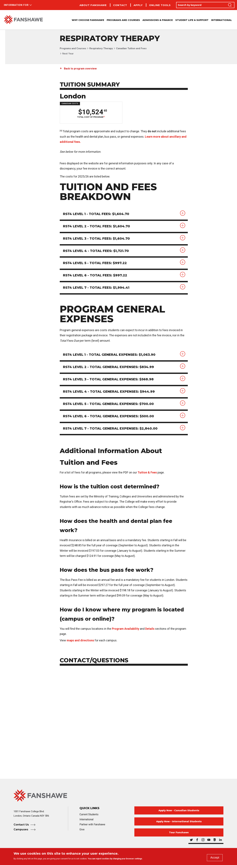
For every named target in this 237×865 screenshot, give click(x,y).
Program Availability (125, 629)
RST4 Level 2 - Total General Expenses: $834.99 (108, 367)
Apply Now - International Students (179, 821)
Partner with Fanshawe (92, 824)
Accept (214, 857)
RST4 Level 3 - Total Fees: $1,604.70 (96, 239)
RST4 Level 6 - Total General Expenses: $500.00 (108, 416)
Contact (120, 5)
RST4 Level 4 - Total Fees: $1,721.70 (96, 251)
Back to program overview (80, 68)
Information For (16, 5)
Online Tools (160, 5)
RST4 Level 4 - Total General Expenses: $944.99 (109, 392)
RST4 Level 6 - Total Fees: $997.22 (95, 276)
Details (149, 629)
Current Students (88, 814)
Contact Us (21, 824)
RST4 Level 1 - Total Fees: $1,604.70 (96, 214)
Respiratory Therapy (101, 48)
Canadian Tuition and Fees (131, 48)
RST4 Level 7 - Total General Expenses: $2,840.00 (110, 429)
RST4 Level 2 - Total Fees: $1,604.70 (96, 226)
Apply (138, 5)
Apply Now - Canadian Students (178, 810)
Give (82, 829)
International (221, 20)
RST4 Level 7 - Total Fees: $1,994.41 (96, 288)
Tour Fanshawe (179, 832)
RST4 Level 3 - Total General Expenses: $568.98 (108, 379)
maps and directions (80, 640)
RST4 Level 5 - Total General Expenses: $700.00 (108, 404)
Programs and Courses (73, 48)
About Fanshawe (93, 5)
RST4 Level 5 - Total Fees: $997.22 (95, 263)
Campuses (21, 829)
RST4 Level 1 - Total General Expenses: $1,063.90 (109, 355)
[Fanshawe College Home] (118, 796)
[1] (104, 116)
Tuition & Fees (147, 472)
